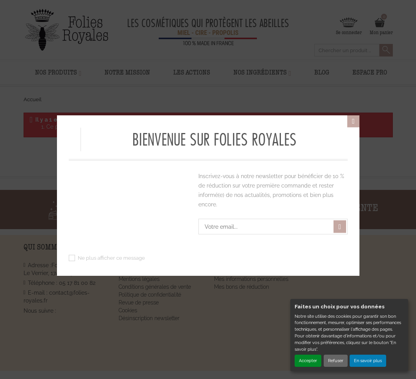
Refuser (335, 360)
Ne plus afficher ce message (111, 258)
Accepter (308, 360)
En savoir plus (368, 360)
